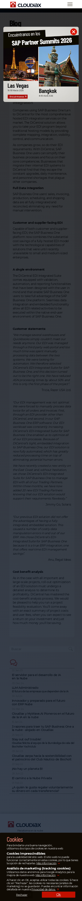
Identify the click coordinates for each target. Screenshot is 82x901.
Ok (58, 895)
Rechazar (21, 894)
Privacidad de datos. (43, 889)
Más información (46, 863)
